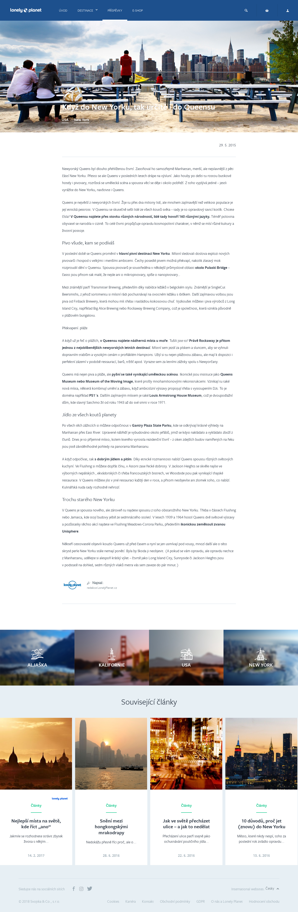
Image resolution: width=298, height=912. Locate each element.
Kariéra (130, 901)
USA (65, 119)
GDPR (200, 901)
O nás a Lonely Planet (227, 901)
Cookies (113, 901)
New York (81, 119)
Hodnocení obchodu (264, 901)
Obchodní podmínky (175, 901)
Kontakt (148, 901)
